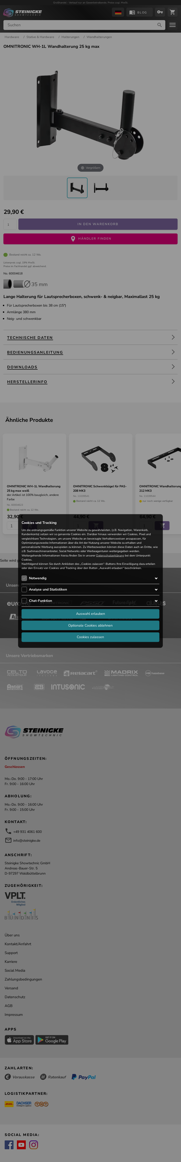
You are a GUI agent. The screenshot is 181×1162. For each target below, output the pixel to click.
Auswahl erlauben (90, 613)
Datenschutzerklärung (110, 555)
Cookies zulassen (90, 636)
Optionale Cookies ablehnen (90, 625)
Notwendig (37, 578)
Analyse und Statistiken (48, 589)
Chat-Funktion (40, 600)
